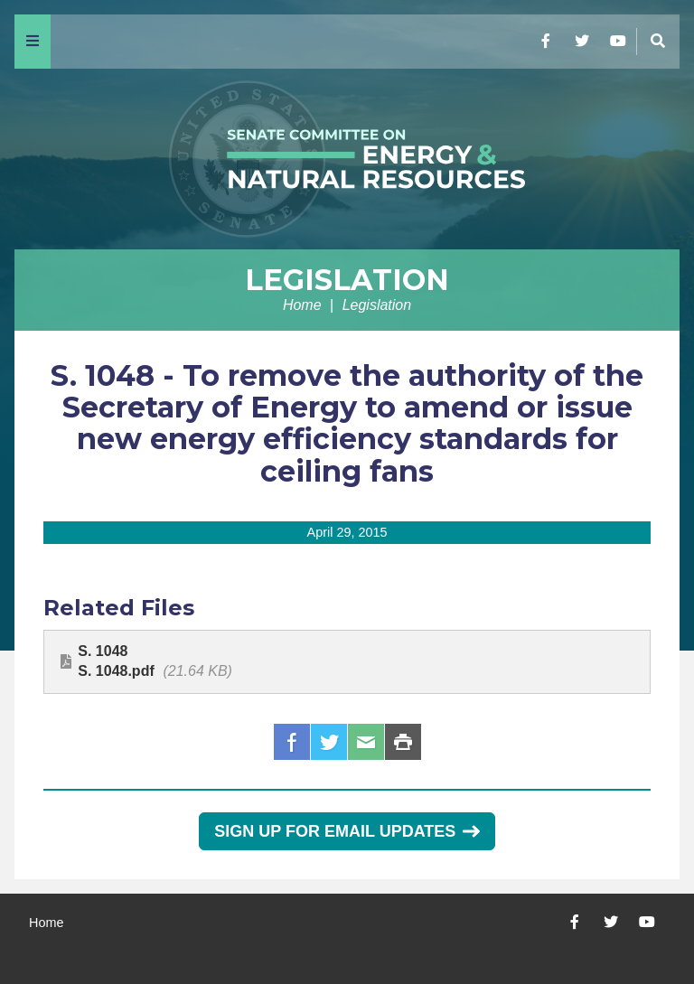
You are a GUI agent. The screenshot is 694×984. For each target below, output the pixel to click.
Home (302, 305)
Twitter (329, 742)
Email (366, 742)
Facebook (292, 742)
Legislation (347, 279)
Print (403, 742)
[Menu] (32, 41)
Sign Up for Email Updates (346, 831)
